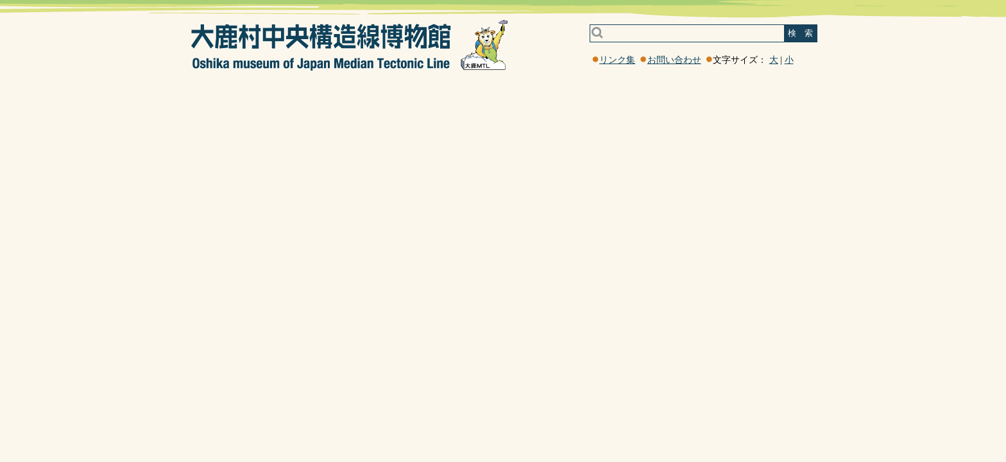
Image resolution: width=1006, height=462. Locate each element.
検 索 (800, 33)
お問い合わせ (674, 60)
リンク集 (617, 60)
